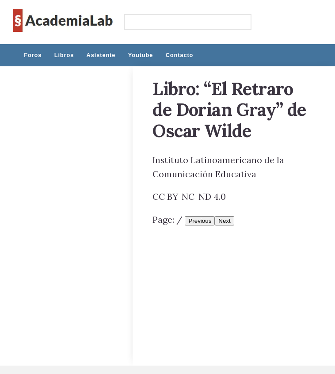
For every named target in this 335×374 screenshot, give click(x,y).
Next (224, 221)
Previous (199, 221)
